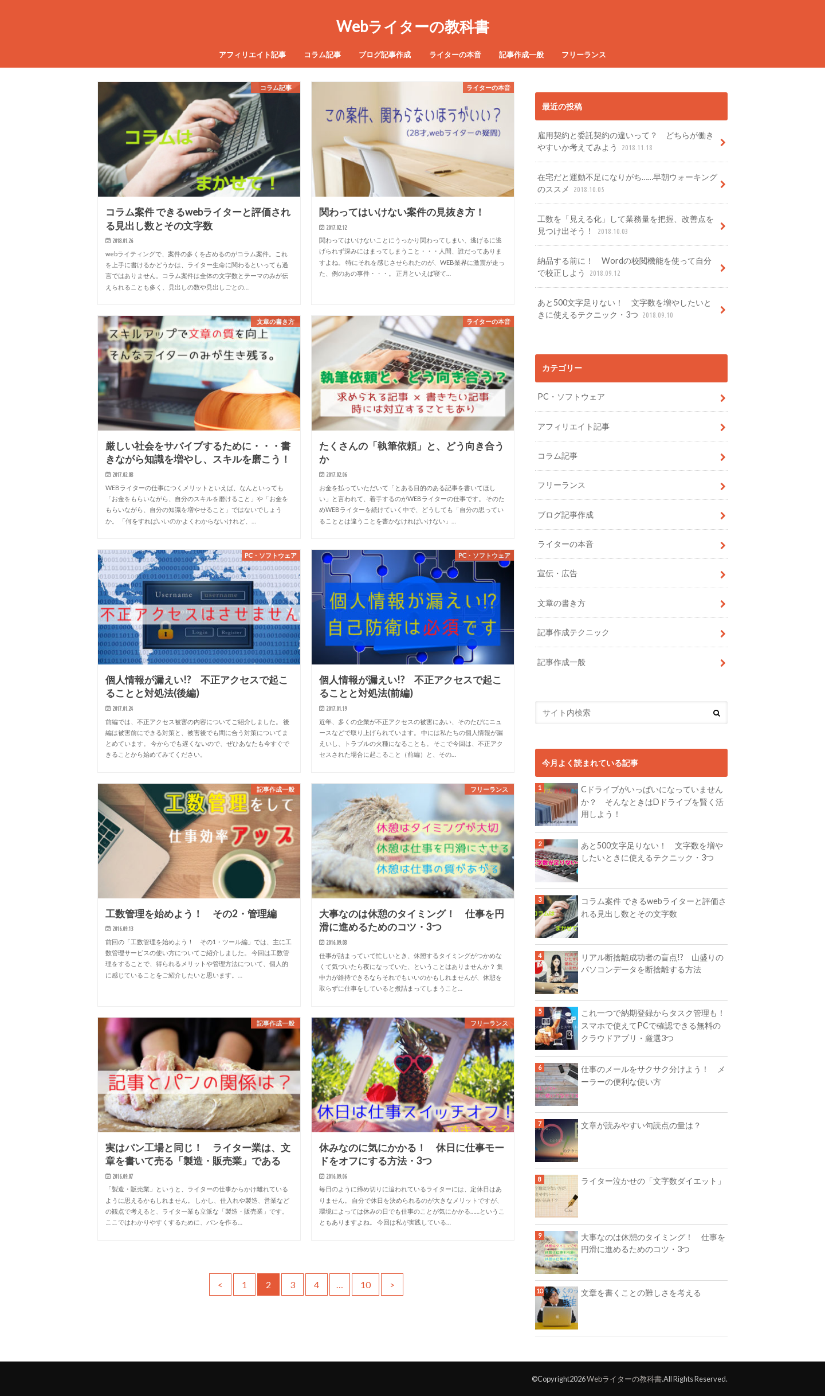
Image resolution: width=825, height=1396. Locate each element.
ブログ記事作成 (385, 54)
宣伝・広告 (557, 573)
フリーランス (583, 54)
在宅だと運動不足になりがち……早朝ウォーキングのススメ (627, 183)
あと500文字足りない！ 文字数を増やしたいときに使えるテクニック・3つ (624, 309)
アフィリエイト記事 (252, 54)
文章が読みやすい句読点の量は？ (641, 1125)
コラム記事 (322, 54)
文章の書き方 (561, 603)
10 (365, 1284)
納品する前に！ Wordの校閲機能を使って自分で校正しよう (624, 267)
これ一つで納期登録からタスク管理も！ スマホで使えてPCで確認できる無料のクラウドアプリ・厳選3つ (654, 1025)
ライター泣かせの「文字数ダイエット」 (653, 1181)
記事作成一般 (521, 54)
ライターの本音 (455, 54)
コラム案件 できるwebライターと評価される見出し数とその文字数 (653, 907)
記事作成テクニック (573, 632)
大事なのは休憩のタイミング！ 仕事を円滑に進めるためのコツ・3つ (653, 1243)
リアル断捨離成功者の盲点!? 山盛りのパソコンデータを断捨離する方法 (652, 963)
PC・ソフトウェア (571, 396)
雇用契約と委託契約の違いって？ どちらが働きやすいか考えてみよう (625, 142)
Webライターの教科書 (412, 26)
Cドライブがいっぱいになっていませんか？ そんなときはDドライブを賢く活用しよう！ (652, 801)
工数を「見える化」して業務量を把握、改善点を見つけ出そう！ (625, 225)
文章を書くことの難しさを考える (641, 1292)
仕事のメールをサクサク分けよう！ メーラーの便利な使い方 (653, 1075)
